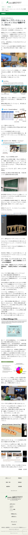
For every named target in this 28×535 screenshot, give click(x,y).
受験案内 (20, 478)
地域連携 (20, 486)
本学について (8, 478)
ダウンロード (14, 521)
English (14, 524)
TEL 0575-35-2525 (14, 500)
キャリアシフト (14, 490)
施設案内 (8, 486)
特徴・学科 (8, 482)
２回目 (11, 34)
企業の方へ (14, 516)
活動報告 (9, 6)
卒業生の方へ (14, 513)
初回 (2, 32)
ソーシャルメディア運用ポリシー (18, 527)
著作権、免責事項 (6, 527)
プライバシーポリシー (14, 529)
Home (3, 6)
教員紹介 (20, 482)
